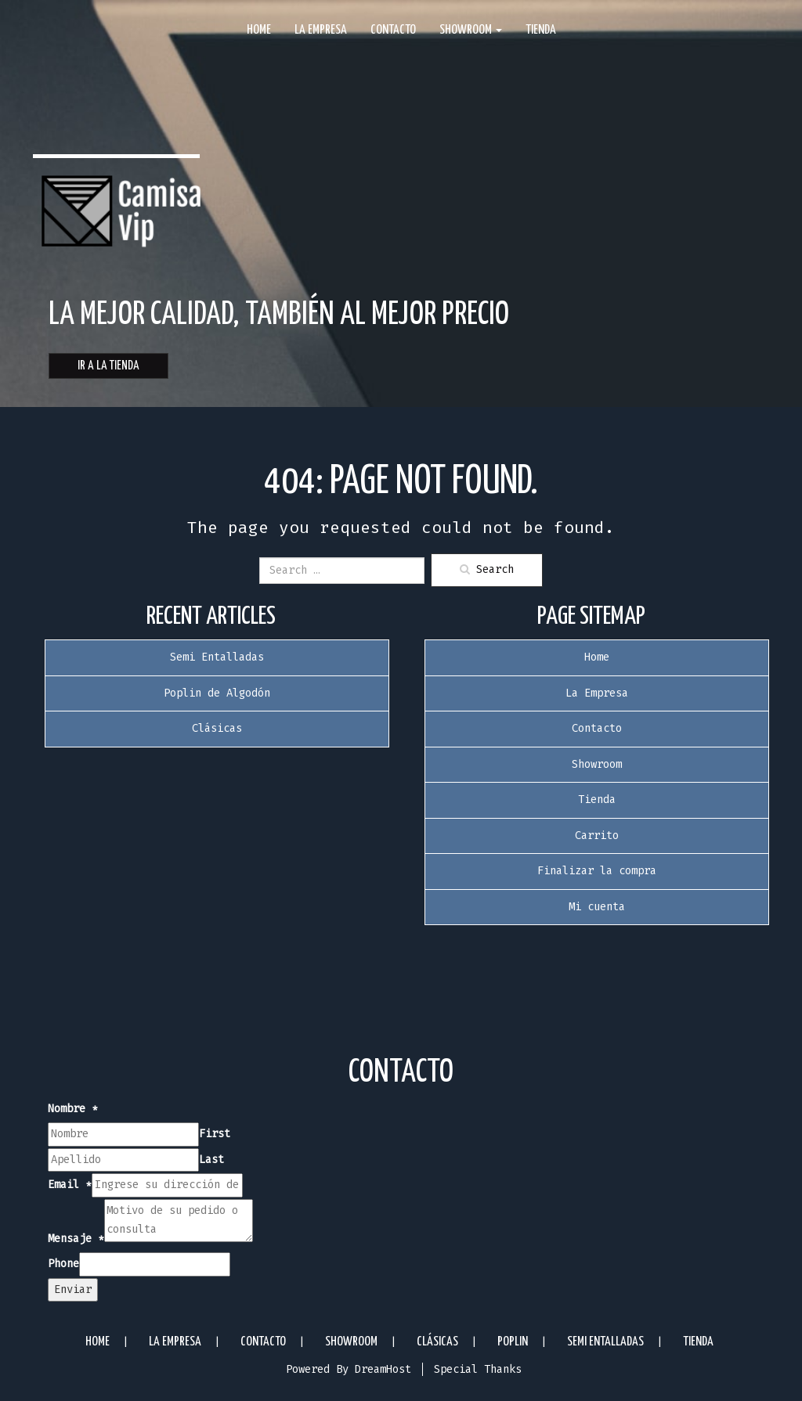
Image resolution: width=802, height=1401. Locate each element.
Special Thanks (478, 1369)
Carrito (597, 835)
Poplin (512, 1342)
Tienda (541, 30)
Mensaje (76, 1238)
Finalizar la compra (596, 870)
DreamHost (383, 1369)
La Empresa (320, 30)
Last (211, 1159)
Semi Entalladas (217, 657)
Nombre (73, 1108)
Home (259, 30)
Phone (63, 1263)
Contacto (393, 30)
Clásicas (217, 728)
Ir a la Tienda (108, 366)
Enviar (73, 1289)
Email (70, 1184)
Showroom (470, 30)
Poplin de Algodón (217, 693)
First (214, 1133)
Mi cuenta (597, 906)
